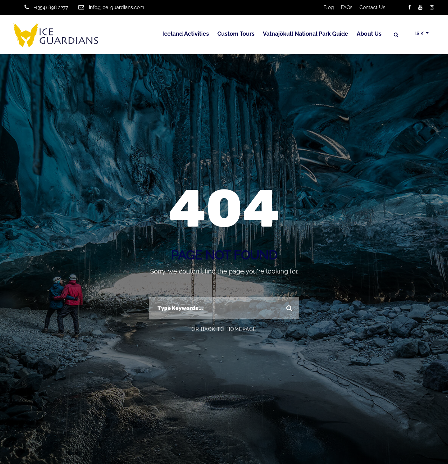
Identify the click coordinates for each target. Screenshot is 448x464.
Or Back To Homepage (224, 329)
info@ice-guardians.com (116, 7)
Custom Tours (235, 33)
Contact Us (372, 7)
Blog (328, 7)
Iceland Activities (185, 33)
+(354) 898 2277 (51, 7)
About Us (369, 33)
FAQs (346, 7)
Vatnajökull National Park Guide (305, 33)
